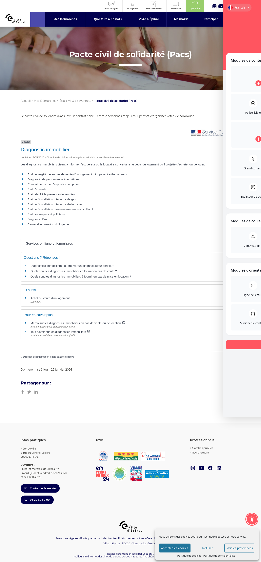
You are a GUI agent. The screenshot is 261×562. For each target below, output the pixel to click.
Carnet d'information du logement (49, 224)
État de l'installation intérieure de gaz (52, 199)
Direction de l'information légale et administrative (48, 356)
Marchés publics (202, 448)
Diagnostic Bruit (38, 219)
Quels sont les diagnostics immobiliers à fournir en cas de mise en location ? (80, 276)
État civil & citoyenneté (75, 101)
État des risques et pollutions (47, 214)
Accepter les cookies (174, 548)
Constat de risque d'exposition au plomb (54, 184)
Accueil (26, 101)
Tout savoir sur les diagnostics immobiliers (60, 331)
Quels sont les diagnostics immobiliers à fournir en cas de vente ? (73, 271)
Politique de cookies (189, 555)
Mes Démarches (45, 101)
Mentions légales (67, 538)
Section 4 (148, 553)
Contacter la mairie (40, 488)
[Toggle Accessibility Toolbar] (252, 519)
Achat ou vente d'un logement (50, 298)
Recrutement (200, 452)
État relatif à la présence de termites (51, 194)
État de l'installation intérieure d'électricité (55, 204)
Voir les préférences (240, 548)
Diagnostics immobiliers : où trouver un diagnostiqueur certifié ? (72, 265)
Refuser (207, 548)
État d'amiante (37, 189)
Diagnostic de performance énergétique (54, 179)
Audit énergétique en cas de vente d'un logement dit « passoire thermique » (77, 174)
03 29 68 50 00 (37, 499)
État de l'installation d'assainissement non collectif (60, 209)
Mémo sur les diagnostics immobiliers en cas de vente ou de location (77, 323)
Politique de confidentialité (219, 555)
